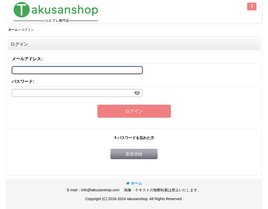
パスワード (22, 81)
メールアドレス (26, 58)
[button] (251, 6)
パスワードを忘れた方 (134, 138)
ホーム (134, 183)
